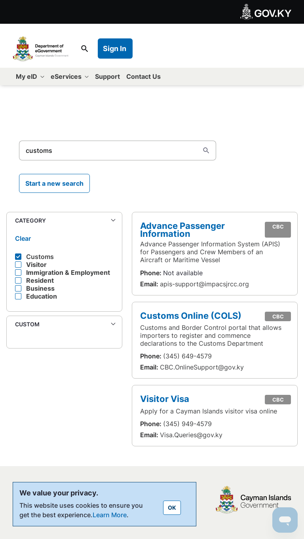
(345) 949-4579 (187, 424)
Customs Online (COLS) (190, 315)
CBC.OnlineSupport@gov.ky (202, 367)
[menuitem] (30, 76)
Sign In (114, 48)
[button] (64, 221)
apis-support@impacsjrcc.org (204, 284)
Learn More (110, 515)
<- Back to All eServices (54, 106)
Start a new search (54, 183)
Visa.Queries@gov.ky (191, 435)
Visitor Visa (164, 398)
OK (172, 507)
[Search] (108, 150)
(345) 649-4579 (187, 356)
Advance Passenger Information (182, 229)
